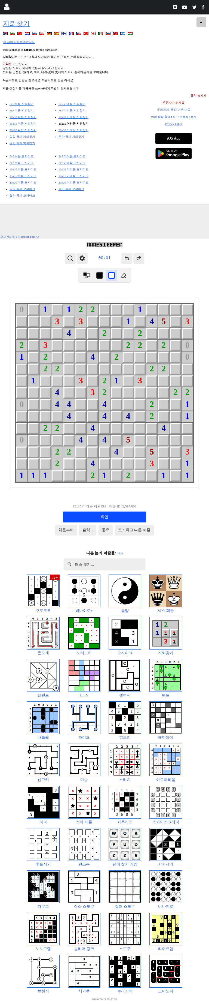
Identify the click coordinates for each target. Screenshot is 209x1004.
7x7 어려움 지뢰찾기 (72, 110)
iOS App (173, 138)
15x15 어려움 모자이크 (73, 176)
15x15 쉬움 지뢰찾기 (23, 123)
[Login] (6, 8)
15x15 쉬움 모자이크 (23, 176)
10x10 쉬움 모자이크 (23, 169)
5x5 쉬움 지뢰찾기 (21, 104)
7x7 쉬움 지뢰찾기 (21, 110)
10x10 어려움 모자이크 (73, 169)
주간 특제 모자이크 (71, 189)
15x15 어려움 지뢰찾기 (73, 123)
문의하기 (163, 109)
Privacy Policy (173, 123)
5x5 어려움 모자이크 (72, 156)
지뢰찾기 (16, 23)
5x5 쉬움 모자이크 (21, 156)
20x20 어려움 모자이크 (73, 182)
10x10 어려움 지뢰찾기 (73, 117)
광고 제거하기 (9, 236)
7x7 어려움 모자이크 (72, 162)
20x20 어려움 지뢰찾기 (73, 130)
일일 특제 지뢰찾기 (22, 136)
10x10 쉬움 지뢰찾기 (23, 117)
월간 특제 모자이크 (22, 195)
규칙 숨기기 (198, 95)
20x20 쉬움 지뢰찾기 (23, 130)
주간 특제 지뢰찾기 (71, 136)
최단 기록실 (180, 116)
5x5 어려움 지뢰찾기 (72, 104)
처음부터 (66, 530)
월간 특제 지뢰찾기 (22, 143)
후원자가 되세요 (174, 102)
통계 (193, 116)
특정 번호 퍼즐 (180, 109)
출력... (87, 530)
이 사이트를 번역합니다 (19, 42)
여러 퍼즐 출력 (161, 116)
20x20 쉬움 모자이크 (23, 182)
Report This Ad (30, 236)
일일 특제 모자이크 (22, 189)
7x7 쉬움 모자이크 (21, 162)
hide (120, 553)
